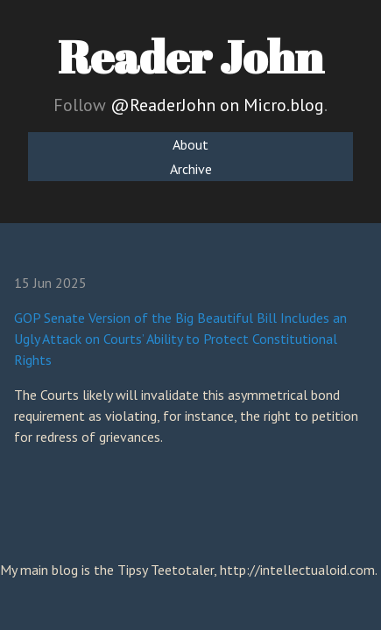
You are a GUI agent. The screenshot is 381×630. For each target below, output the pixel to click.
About (190, 144)
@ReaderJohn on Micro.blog (217, 105)
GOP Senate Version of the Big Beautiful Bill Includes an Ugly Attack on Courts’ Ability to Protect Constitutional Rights (180, 338)
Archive (191, 169)
